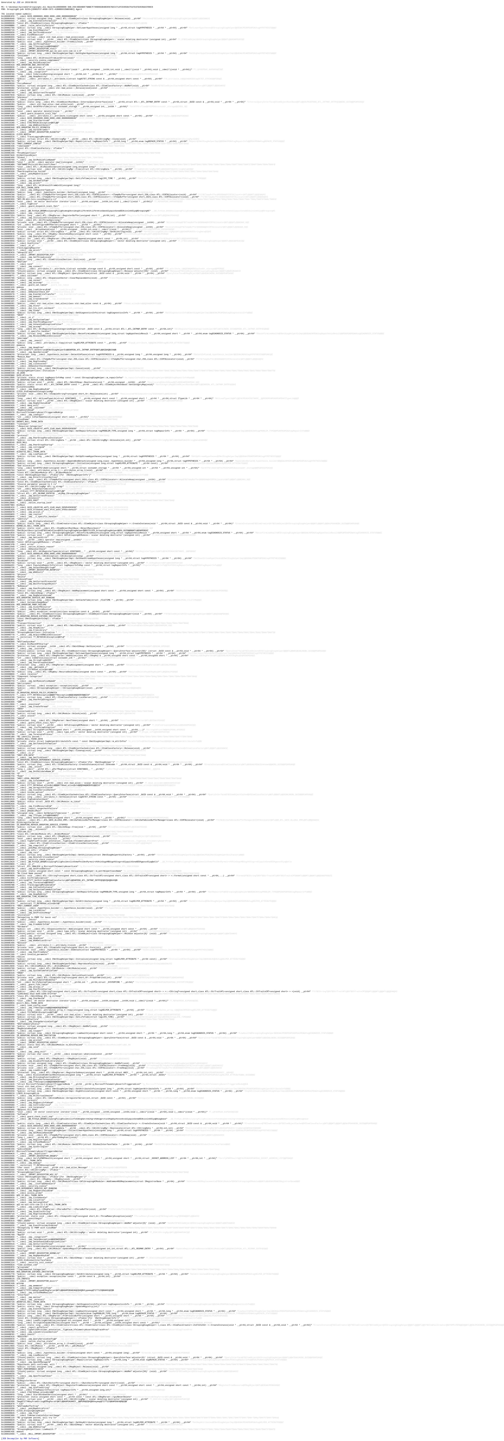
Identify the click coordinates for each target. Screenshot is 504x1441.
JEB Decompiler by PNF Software (20, 1438)
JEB (18, 2)
